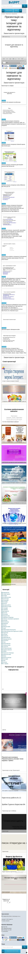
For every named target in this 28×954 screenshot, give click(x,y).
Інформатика (6, 592)
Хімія (4, 660)
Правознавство (6, 637)
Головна (3, 13)
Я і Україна (5, 663)
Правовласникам (7, 928)
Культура (5, 620)
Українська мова (7, 654)
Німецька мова (6, 626)
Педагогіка (5, 632)
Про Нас (5, 926)
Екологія (5, 612)
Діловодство (6, 611)
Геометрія (5, 609)
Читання (5, 662)
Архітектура (6, 598)
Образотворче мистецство (9, 629)
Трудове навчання (7, 649)
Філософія (5, 659)
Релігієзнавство (6, 643)
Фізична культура (7, 657)
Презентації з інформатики (11, 13)
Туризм (4, 651)
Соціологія (5, 646)
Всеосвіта (5, 931)
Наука (4, 628)
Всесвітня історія (7, 606)
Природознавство (7, 639)
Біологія (5, 603)
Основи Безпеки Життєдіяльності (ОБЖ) (12, 631)
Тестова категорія (7, 648)
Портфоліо (5, 635)
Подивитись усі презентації (6, 901)
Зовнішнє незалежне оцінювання (11, 618)
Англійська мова (7, 597)
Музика (4, 625)
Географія (5, 608)
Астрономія (5, 600)
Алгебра (5, 595)
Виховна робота (7, 605)
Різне (4, 642)
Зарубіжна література (8, 617)
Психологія (5, 640)
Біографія (5, 601)
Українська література (8, 652)
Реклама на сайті (7, 929)
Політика (5, 634)
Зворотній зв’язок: (11, 916)
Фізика (4, 656)
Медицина (5, 623)
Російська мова (6, 645)
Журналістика (6, 615)
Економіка (5, 614)
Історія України (6, 594)
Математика (6, 622)
